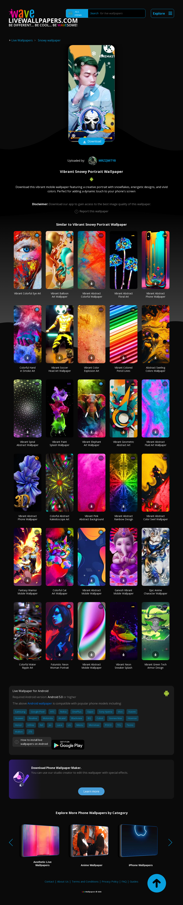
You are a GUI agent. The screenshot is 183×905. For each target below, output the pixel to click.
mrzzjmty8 (101, 161)
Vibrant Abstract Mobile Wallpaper (91, 592)
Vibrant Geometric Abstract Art (123, 443)
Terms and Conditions (85, 881)
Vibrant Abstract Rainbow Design (123, 517)
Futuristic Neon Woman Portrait (59, 666)
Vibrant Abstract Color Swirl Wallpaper (155, 517)
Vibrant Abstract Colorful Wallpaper (91, 295)
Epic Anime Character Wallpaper (155, 592)
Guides (134, 881)
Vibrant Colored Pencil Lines (123, 369)
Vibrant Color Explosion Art (91, 369)
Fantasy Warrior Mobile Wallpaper (28, 592)
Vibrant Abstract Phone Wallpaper (155, 295)
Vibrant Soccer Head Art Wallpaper (59, 369)
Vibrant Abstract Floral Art (123, 295)
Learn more (91, 791)
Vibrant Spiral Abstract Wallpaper (27, 443)
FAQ (124, 881)
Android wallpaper (40, 703)
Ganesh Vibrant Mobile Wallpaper (123, 592)
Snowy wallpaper (49, 40)
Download (91, 141)
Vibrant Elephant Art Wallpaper (91, 443)
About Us (63, 881)
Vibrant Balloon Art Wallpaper (59, 295)
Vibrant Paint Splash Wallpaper (59, 443)
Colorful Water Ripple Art (27, 666)
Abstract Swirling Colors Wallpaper (155, 369)
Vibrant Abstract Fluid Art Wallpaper (155, 443)
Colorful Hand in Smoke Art (28, 369)
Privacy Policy (110, 881)
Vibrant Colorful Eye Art (27, 293)
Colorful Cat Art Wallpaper (59, 592)
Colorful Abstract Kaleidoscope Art (59, 517)
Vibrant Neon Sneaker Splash (123, 666)
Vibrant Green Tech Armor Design (155, 666)
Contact (49, 881)
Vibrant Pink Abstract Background (91, 517)
